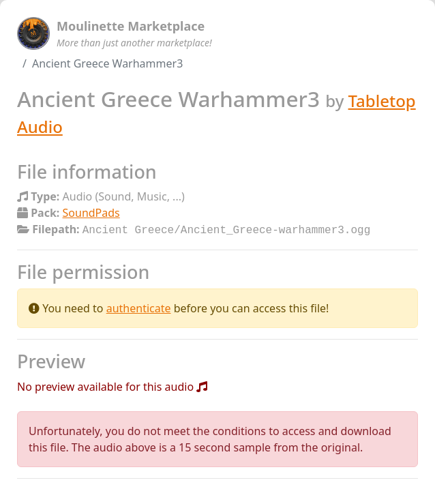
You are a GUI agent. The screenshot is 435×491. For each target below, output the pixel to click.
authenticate (138, 306)
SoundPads (91, 212)
